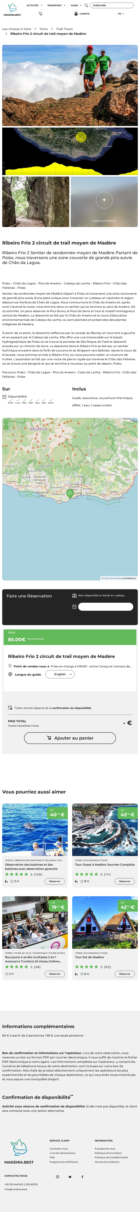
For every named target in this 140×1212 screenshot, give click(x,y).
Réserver (54, 881)
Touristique (40, 953)
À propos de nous (105, 1148)
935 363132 (32, 1184)
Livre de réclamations (62, 1153)
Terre (43, 29)
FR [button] (119, 13)
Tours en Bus (57, 953)
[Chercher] (112, 5)
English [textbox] (60, 674)
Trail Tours (64, 29)
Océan (9, 860)
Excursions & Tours (96, 860)
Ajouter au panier (70, 738)
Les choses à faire (16, 29)
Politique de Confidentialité (111, 1157)
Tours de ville (22, 953)
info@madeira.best (15, 1189)
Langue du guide (24, 674)
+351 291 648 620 (13, 1184)
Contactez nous (59, 1148)
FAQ (52, 1157)
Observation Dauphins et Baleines (35, 860)
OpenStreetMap (112, 578)
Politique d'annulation (108, 1153)
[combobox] (60, 674)
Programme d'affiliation (64, 1162)
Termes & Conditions (107, 1162)
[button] (41, 5)
